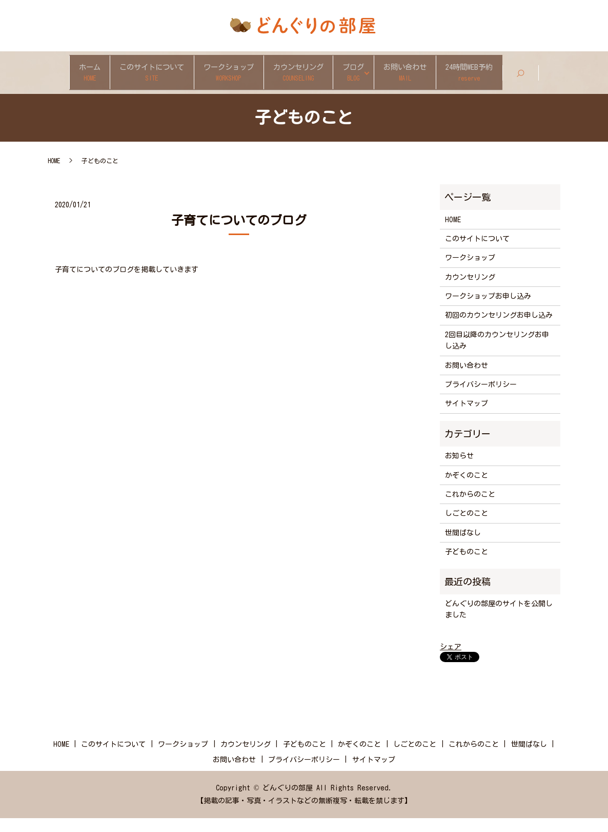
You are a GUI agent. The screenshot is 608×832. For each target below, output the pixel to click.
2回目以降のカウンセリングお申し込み (497, 354)
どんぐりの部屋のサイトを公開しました (499, 623)
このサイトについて (116, 72)
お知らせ (459, 469)
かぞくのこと (466, 489)
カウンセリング (312, 72)
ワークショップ (218, 72)
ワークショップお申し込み (488, 310)
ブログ (390, 72)
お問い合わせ (463, 72)
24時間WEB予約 (551, 72)
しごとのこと (466, 527)
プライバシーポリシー (481, 398)
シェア (450, 660)
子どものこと (466, 565)
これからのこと (470, 508)
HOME (54, 174)
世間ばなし (463, 546)
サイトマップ (466, 417)
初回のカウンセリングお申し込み (499, 329)
